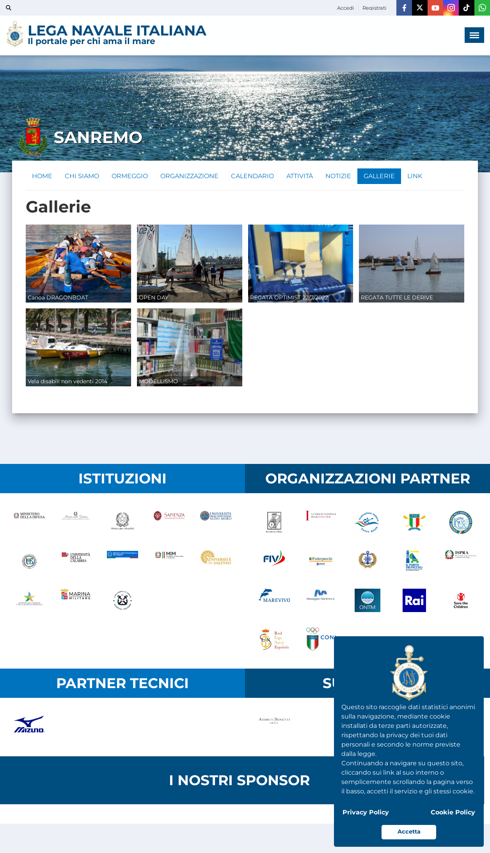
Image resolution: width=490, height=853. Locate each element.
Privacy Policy (366, 812)
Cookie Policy (453, 812)
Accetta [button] (409, 831)
